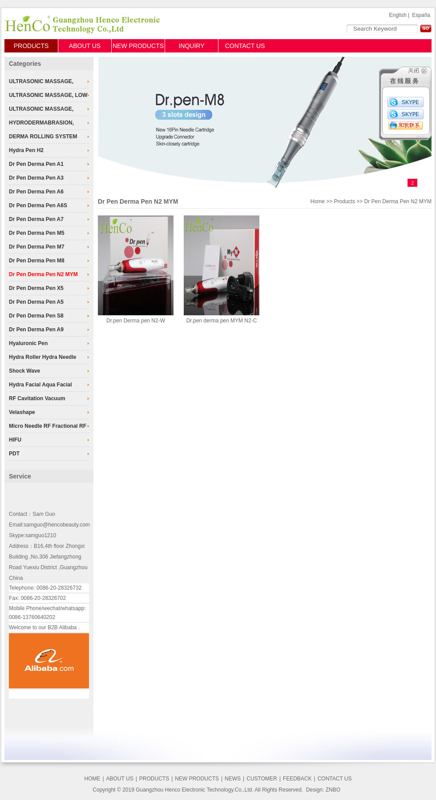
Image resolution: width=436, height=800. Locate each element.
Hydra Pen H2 (26, 150)
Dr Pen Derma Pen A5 (36, 302)
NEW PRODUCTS (138, 45)
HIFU (15, 440)
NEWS (233, 779)
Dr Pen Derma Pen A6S (38, 205)
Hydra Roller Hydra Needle (42, 357)
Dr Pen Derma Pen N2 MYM (43, 274)
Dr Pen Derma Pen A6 (36, 192)
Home (318, 201)
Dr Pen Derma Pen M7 (37, 247)
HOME (92, 779)
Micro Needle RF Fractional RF (47, 426)
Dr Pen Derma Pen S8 (36, 316)
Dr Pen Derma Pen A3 (36, 178)
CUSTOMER (261, 779)
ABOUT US (85, 45)
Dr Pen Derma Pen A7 (36, 219)
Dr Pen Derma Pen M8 (37, 260)
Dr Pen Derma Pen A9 (36, 329)
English (397, 15)
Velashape (22, 412)
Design (314, 790)
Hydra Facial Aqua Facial (40, 385)
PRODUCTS (31, 45)
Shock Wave (24, 371)
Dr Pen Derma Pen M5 (37, 233)
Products (344, 201)
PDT (14, 453)
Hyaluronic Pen (28, 343)
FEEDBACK (297, 779)
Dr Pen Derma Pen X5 (36, 288)
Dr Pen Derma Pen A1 (36, 164)
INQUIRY (191, 45)
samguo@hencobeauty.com (57, 525)
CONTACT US (245, 45)
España (421, 15)
